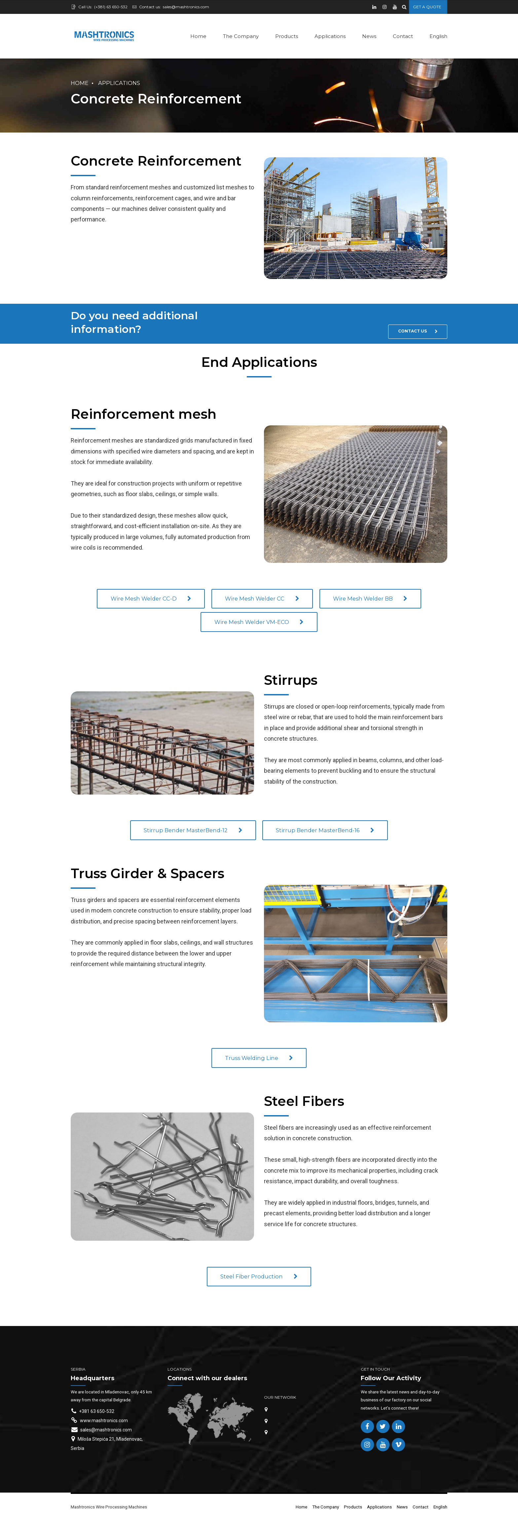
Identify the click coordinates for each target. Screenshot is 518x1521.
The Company (241, 36)
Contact (403, 36)
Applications (330, 36)
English (438, 36)
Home (198, 36)
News (369, 36)
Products (286, 36)
